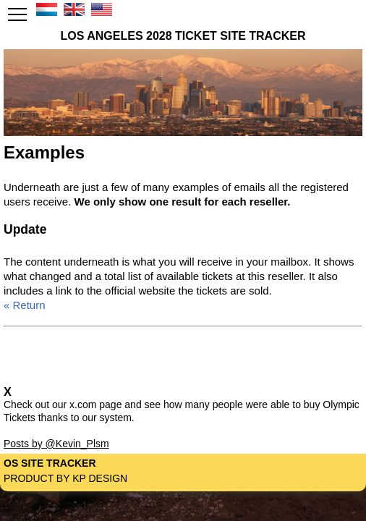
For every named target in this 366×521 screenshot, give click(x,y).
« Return (25, 305)
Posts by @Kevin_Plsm (56, 443)
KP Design (99, 478)
